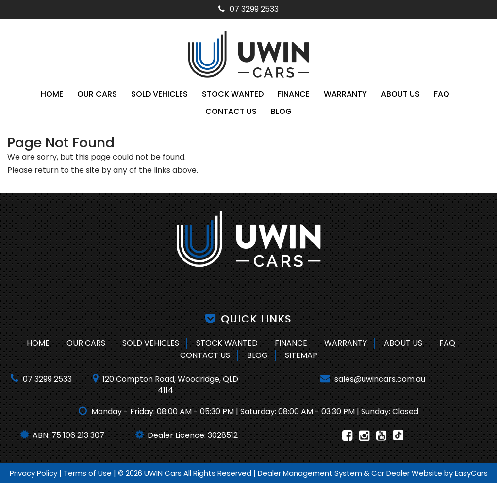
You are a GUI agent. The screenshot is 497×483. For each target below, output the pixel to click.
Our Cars (97, 93)
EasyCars (471, 473)
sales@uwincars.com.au (372, 379)
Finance (294, 93)
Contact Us (231, 111)
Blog (281, 111)
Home (52, 93)
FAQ (441, 93)
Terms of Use (89, 473)
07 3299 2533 (248, 9)
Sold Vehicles (159, 93)
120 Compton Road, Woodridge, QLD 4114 (165, 384)
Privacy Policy (34, 473)
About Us (400, 93)
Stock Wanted (233, 93)
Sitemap (301, 355)
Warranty (345, 93)
